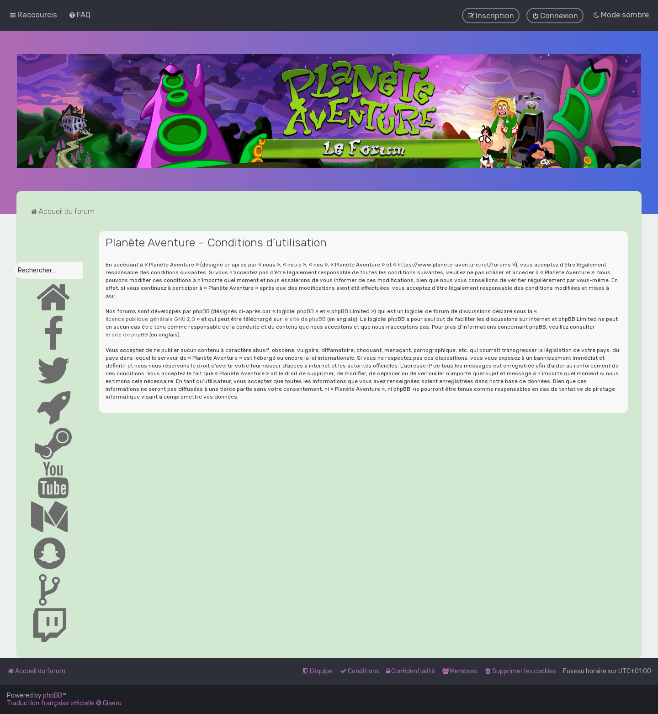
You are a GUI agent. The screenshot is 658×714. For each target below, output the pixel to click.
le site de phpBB (304, 318)
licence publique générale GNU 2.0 (150, 318)
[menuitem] (79, 14)
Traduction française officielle (51, 703)
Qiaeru (112, 703)
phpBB (52, 695)
